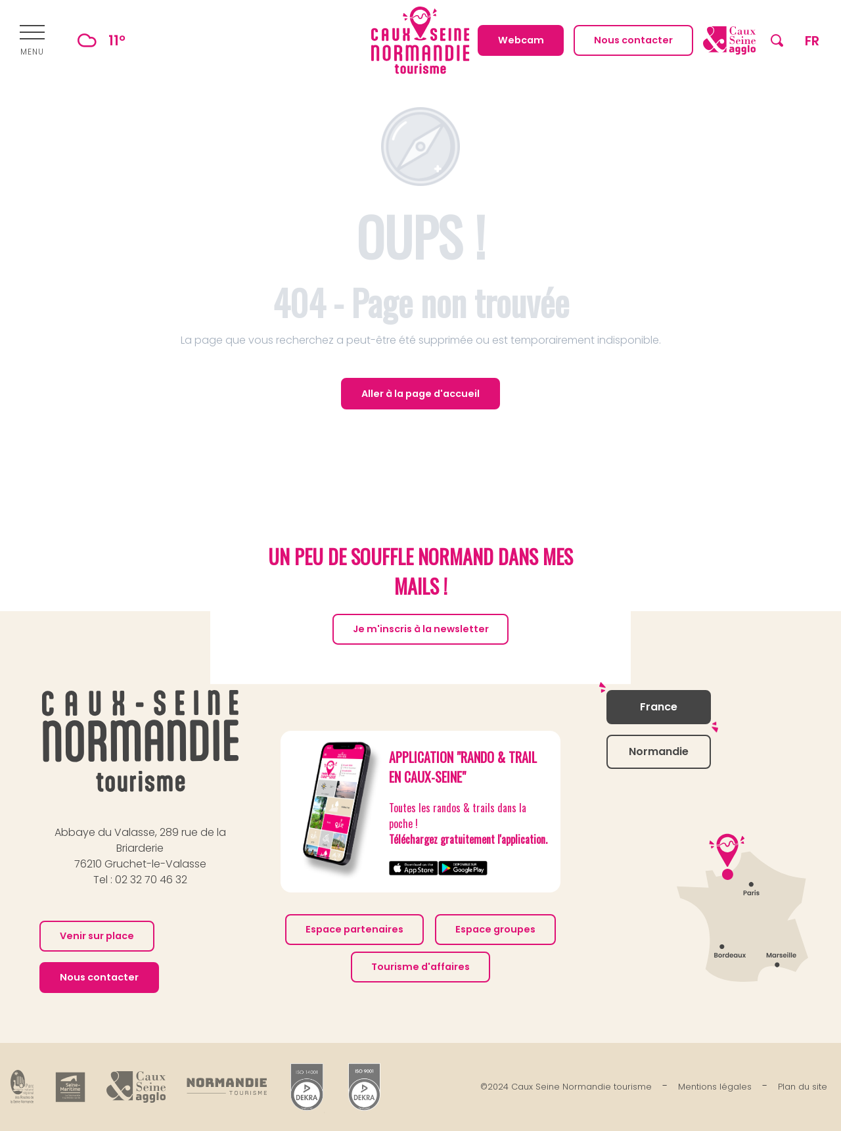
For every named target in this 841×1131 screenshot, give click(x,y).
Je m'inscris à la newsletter (421, 628)
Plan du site (802, 1086)
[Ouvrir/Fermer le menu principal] (32, 41)
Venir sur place (97, 935)
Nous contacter (99, 977)
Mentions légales (715, 1086)
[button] (776, 40)
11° (95, 40)
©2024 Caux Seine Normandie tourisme (566, 1086)
